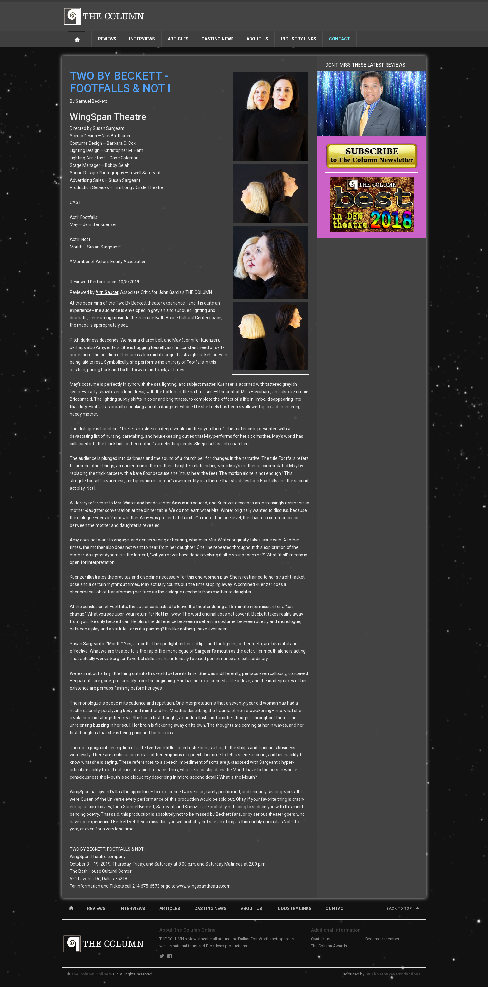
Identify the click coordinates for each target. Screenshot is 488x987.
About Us (257, 38)
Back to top (403, 908)
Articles (178, 38)
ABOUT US (251, 908)
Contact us (320, 939)
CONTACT (336, 908)
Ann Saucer (107, 292)
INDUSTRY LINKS (294, 908)
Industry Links (298, 38)
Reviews (107, 38)
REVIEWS (96, 908)
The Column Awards (329, 945)
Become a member (382, 939)
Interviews (142, 38)
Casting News (217, 38)
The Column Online (89, 974)
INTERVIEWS (132, 908)
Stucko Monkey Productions (392, 974)
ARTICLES (169, 908)
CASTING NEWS (210, 908)
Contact (339, 38)
